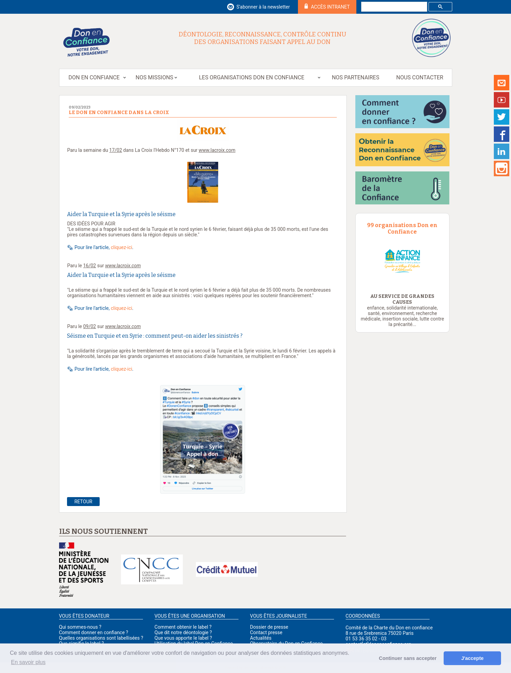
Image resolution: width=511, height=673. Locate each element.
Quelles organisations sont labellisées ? (101, 638)
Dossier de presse (269, 627)
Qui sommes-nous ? (80, 627)
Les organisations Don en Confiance (251, 77)
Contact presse (266, 632)
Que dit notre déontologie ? (183, 632)
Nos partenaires (355, 77)
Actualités (260, 638)
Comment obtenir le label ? (183, 627)
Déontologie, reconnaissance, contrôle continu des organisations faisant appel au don (262, 38)
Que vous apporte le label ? (183, 638)
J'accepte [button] (472, 658)
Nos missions (154, 77)
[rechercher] (393, 7)
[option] (402, 261)
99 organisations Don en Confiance (402, 228)
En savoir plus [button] (28, 662)
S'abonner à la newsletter (263, 7)
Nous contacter (419, 77)
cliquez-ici (121, 247)
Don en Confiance (94, 77)
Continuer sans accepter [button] (408, 658)
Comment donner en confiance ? (93, 632)
